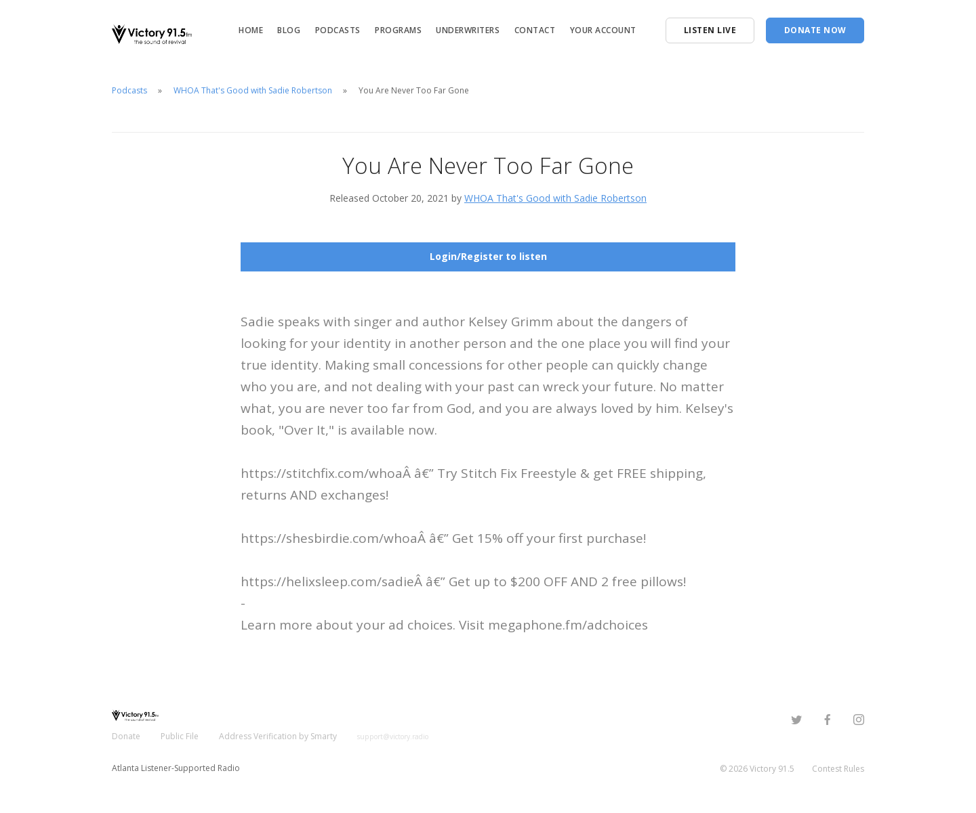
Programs (398, 30)
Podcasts (338, 30)
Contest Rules (838, 768)
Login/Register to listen (488, 256)
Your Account (603, 30)
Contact (535, 30)
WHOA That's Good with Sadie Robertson (253, 90)
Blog (288, 30)
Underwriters (468, 30)
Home (251, 30)
